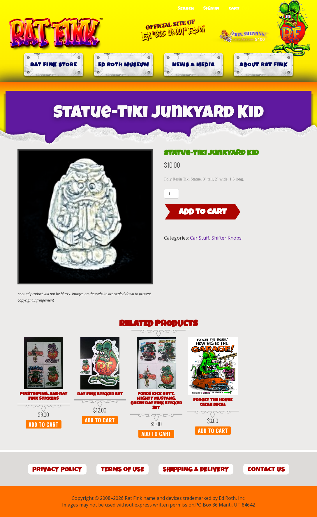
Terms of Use (122, 469)
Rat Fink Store (53, 65)
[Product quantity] (171, 194)
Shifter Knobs (227, 238)
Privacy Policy (57, 469)
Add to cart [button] (44, 424)
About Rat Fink (263, 65)
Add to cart (203, 212)
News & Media (193, 65)
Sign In (211, 8)
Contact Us (266, 469)
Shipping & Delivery (196, 469)
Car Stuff (199, 238)
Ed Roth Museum (123, 65)
